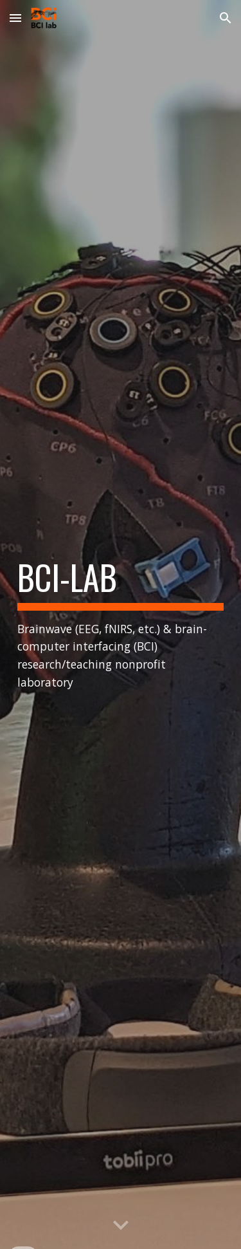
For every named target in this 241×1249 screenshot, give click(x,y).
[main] (120, 624)
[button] (15, 17)
